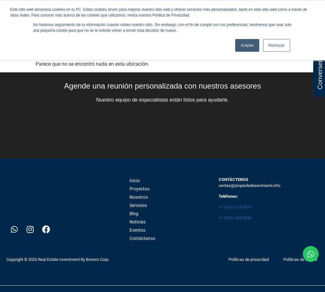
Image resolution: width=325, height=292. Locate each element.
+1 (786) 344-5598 (235, 218)
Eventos (137, 230)
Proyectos (139, 188)
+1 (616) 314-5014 (235, 207)
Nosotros (138, 197)
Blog (133, 213)
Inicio (134, 180)
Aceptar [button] (247, 45)
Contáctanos (142, 238)
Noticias (137, 221)
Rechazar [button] (277, 45)
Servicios (138, 205)
